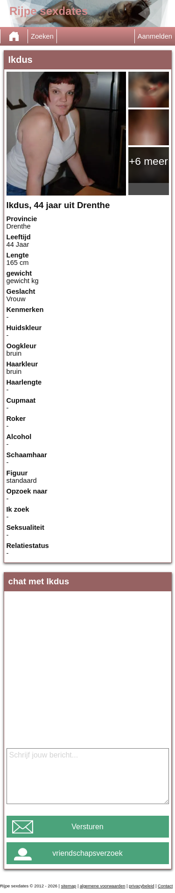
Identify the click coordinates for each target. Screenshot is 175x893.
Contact (165, 886)
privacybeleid (141, 886)
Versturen (87, 827)
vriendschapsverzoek (87, 853)
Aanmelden (155, 36)
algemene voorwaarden (103, 886)
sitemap (69, 886)
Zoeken (42, 36)
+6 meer (148, 161)
